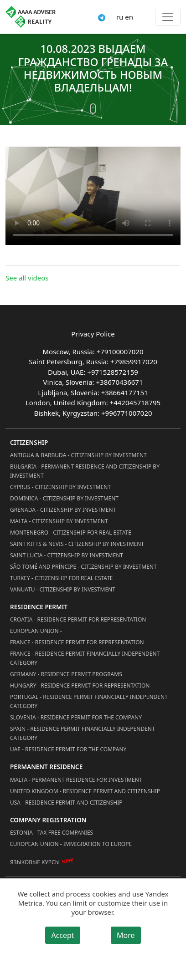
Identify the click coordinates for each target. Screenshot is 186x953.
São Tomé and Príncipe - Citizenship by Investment (83, 567)
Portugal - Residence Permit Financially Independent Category (89, 701)
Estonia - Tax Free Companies (51, 832)
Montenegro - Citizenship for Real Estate (70, 532)
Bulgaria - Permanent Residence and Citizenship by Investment (85, 471)
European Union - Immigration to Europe (71, 844)
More (126, 935)
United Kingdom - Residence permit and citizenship (85, 791)
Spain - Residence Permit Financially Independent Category (82, 733)
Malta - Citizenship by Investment (59, 521)
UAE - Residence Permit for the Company (68, 749)
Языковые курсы (35, 862)
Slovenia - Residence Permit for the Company (76, 717)
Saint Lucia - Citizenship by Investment (66, 555)
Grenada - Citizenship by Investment (63, 510)
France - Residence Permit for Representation (77, 642)
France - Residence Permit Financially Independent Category (85, 658)
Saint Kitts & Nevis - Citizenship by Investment (77, 544)
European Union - (36, 631)
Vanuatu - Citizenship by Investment (62, 589)
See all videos (27, 277)
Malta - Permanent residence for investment (76, 780)
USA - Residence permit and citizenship (66, 802)
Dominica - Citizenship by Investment (64, 498)
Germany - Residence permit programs (66, 674)
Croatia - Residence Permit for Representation (78, 619)
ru (119, 16)
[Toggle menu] (168, 17)
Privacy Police (92, 333)
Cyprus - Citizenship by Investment (60, 487)
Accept (62, 935)
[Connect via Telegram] (101, 16)
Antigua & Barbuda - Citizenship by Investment (78, 455)
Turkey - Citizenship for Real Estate (61, 578)
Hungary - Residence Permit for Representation (80, 685)
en (129, 16)
